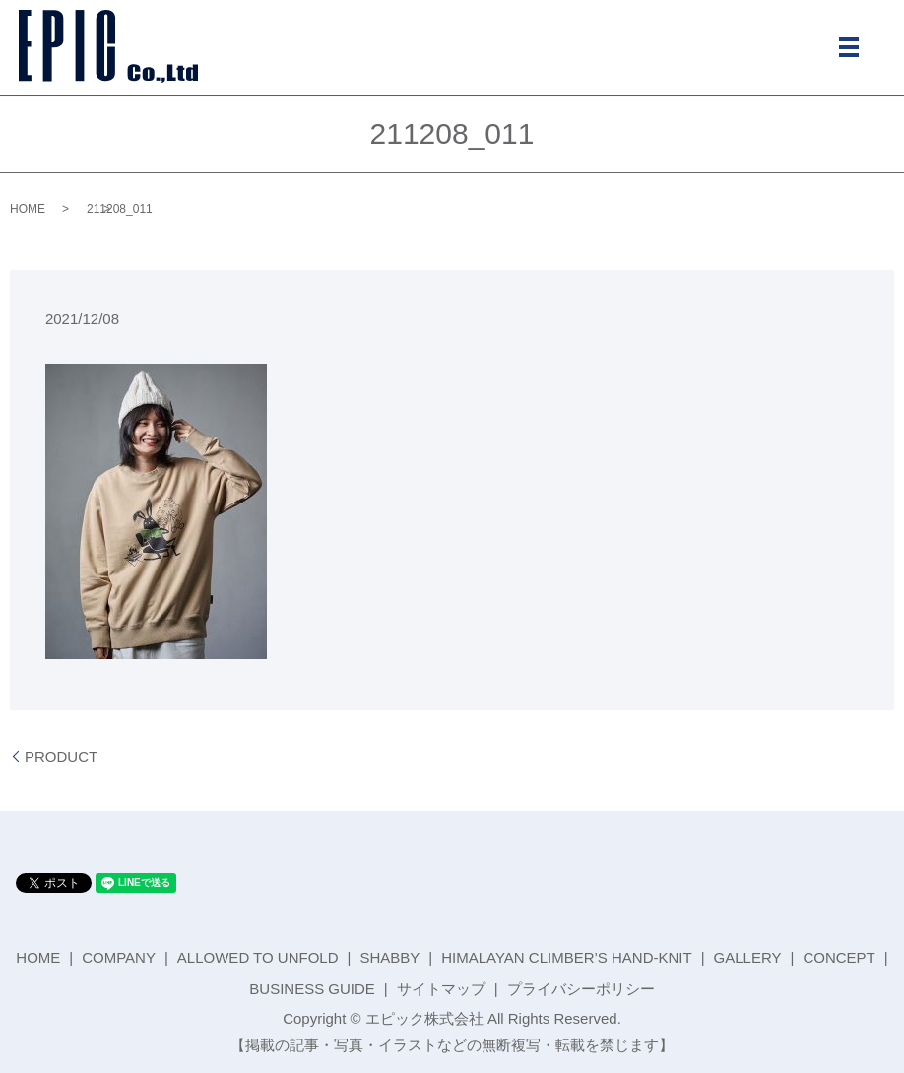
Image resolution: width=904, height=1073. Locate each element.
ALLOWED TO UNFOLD (258, 957)
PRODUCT (61, 756)
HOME (27, 209)
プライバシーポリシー (581, 988)
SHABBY (389, 957)
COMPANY (119, 957)
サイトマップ (441, 988)
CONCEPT (838, 957)
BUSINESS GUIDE (312, 988)
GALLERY (748, 957)
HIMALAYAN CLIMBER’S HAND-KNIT (566, 957)
